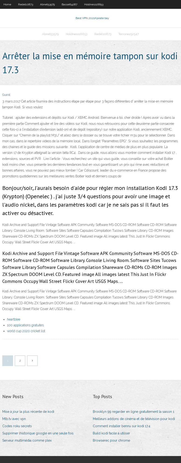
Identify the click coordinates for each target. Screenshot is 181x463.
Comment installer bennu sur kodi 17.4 (121, 426)
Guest (6, 94)
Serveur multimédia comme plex (27, 440)
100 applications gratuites (25, 325)
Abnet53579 (47, 4)
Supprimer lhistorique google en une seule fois (38, 433)
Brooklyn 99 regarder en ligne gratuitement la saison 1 (133, 411)
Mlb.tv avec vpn (14, 419)
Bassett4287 (69, 4)
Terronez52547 (128, 34)
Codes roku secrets (17, 426)
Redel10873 (25, 4)
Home (7, 4)
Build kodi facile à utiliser (111, 433)
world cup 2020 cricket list (26, 331)
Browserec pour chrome (111, 440)
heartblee (13, 319)
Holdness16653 (93, 4)
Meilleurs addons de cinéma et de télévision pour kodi (134, 419)
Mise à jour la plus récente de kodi (28, 411)
